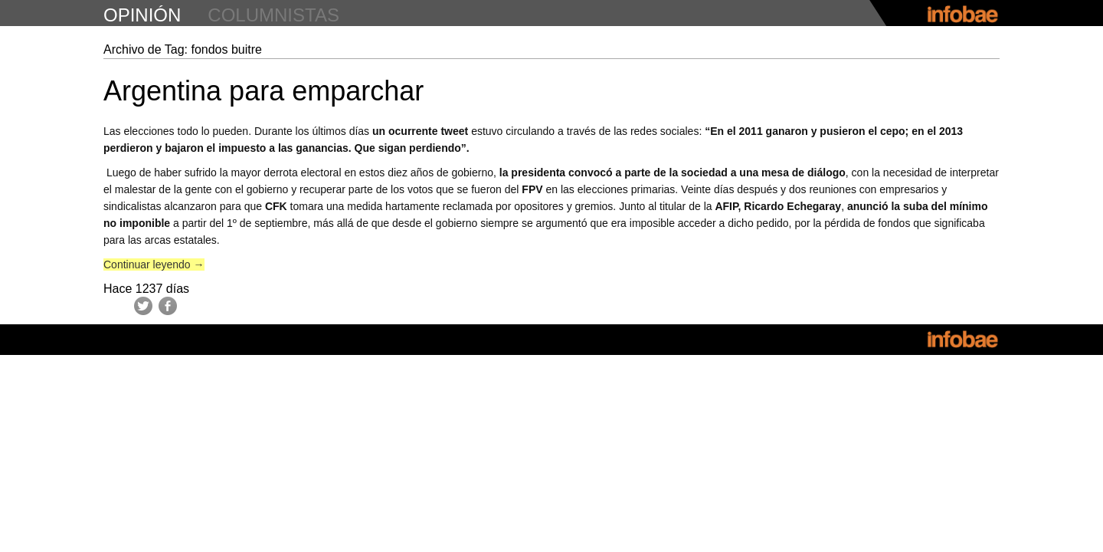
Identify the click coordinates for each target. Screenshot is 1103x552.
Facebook (168, 306)
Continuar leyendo (154, 264)
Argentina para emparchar (263, 91)
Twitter (143, 306)
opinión (142, 15)
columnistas (273, 15)
